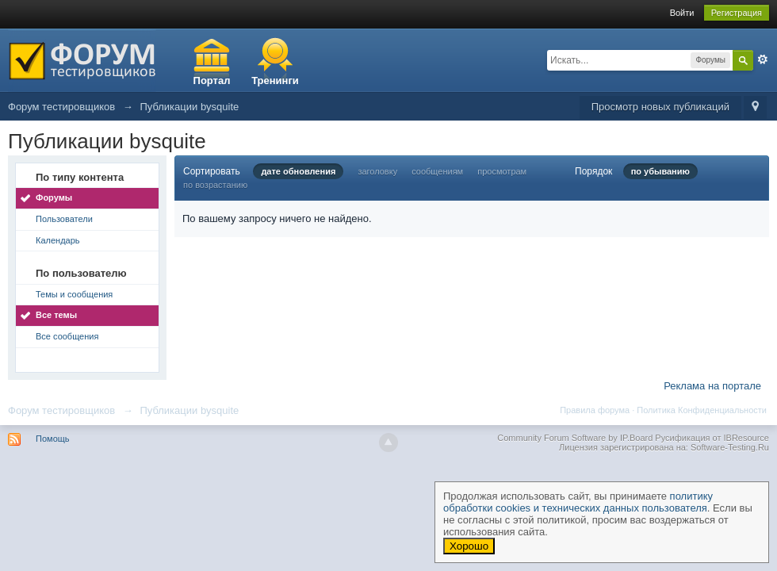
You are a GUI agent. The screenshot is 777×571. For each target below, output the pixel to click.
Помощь (53, 438)
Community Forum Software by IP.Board (575, 438)
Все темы (56, 315)
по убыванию (660, 171)
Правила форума (595, 410)
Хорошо (469, 546)
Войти (682, 12)
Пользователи (64, 219)
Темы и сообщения (74, 294)
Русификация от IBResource (711, 438)
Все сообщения (67, 336)
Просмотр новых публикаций (660, 107)
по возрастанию (215, 185)
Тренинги (275, 80)
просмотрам (501, 171)
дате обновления (298, 171)
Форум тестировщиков (61, 410)
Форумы (54, 197)
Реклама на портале (712, 386)
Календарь (58, 240)
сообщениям (437, 171)
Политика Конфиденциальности (702, 410)
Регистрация (736, 12)
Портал (212, 80)
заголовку (377, 171)
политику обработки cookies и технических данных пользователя (578, 502)
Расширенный (762, 59)
